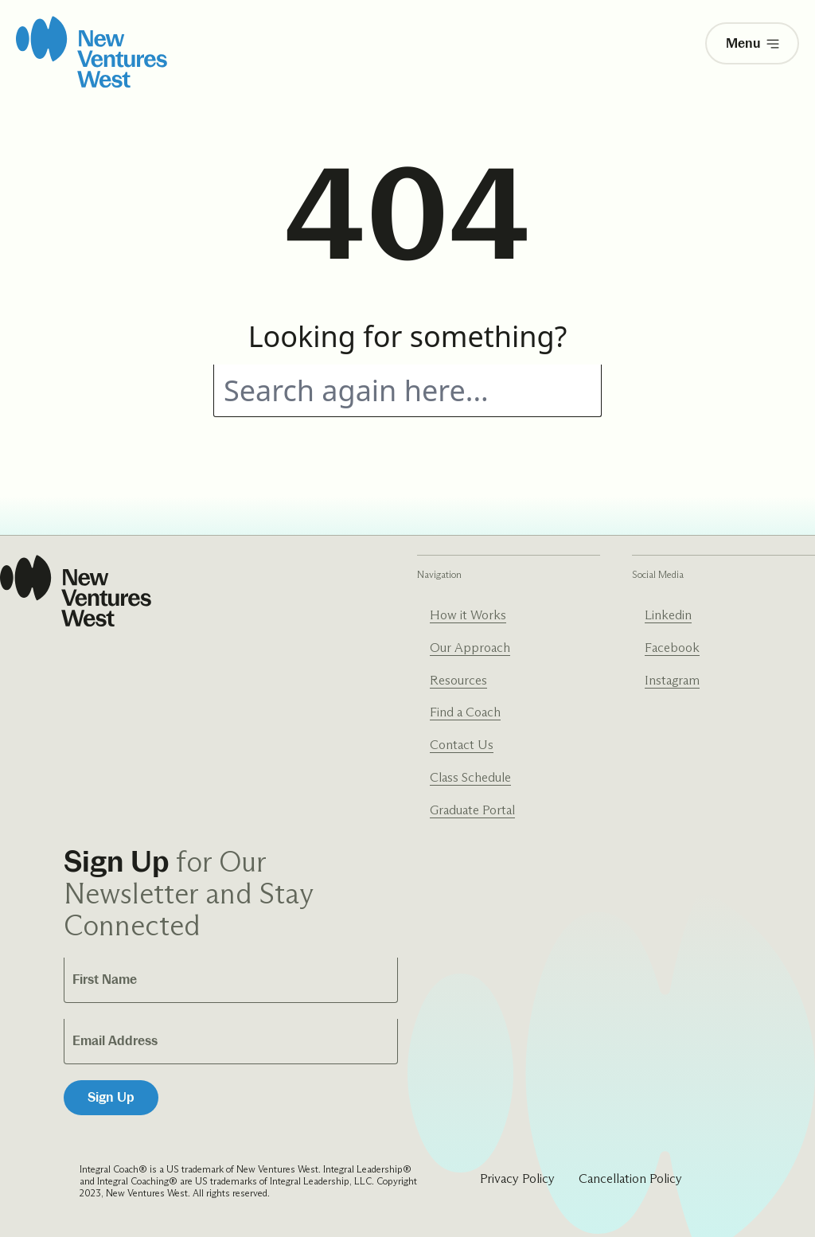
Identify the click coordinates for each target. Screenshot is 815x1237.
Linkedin (668, 614)
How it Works (468, 614)
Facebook (672, 647)
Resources (458, 680)
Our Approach (470, 647)
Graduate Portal (472, 810)
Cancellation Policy (630, 1178)
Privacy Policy (517, 1178)
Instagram (672, 680)
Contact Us (461, 744)
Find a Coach (465, 712)
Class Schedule (470, 777)
